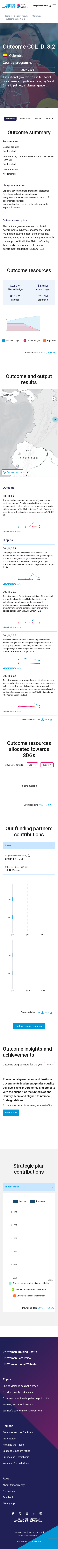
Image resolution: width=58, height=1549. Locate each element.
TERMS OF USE (20, 1532)
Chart (8, 845)
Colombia (36, 16)
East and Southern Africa (16, 1451)
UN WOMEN (36, 1542)
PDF (50, 352)
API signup (9, 1504)
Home (7, 16)
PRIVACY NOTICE (35, 1532)
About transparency (14, 1485)
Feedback (8, 1497)
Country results (21, 16)
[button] (55, 419)
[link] (29, 531)
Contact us (9, 1491)
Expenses (51, 340)
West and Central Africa (16, 1463)
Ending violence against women (31, 1296)
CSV (41, 352)
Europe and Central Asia (16, 1457)
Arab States (9, 1439)
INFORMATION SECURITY (27, 1536)
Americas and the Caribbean (18, 1432)
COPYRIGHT (22, 1542)
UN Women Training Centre (20, 1352)
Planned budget (13, 340)
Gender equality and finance (18, 1392)
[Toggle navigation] (54, 6)
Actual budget (33, 340)
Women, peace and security (18, 1404)
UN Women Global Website (20, 1364)
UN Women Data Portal (17, 1358)
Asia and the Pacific (14, 1445)
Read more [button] (11, 1112)
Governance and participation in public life (31, 1283)
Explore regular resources (29, 1026)
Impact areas (12, 1186)
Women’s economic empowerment (31, 1289)
